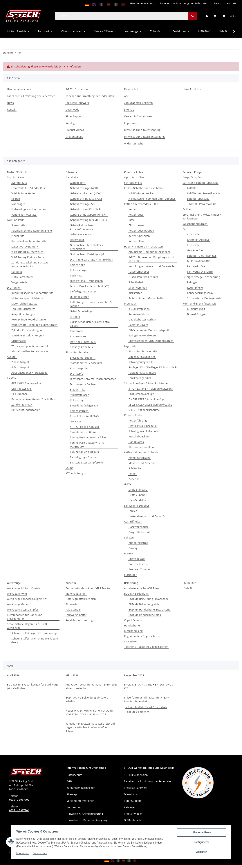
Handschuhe (132, 625)
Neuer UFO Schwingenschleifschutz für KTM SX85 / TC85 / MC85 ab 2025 (90, 712)
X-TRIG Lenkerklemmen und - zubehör (152, 198)
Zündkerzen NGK (21, 404)
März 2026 (72, 675)
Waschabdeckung (139, 436)
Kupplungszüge (138, 543)
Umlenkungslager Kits (142, 356)
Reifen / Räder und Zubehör (141, 452)
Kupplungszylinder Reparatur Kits (32, 293)
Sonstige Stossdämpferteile (87, 462)
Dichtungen (14, 287)
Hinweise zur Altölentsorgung (142, 130)
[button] (207, 16)
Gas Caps (75, 421)
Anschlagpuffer (79, 368)
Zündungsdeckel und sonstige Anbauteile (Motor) (29, 264)
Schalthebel (136, 282)
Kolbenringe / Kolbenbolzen (28, 209)
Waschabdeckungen (195, 224)
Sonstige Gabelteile (82, 347)
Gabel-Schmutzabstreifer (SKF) (88, 214)
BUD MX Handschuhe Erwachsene (149, 609)
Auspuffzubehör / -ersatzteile (29, 372)
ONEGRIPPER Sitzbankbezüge (147, 399)
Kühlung (16, 271)
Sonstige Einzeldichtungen (27, 335)
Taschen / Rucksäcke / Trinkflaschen (146, 646)
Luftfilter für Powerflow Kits (204, 193)
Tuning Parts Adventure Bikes (88, 437)
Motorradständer (76, 593)
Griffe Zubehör (138, 495)
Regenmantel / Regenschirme (142, 636)
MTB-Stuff (190, 583)
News (217, 3)
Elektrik (11, 378)
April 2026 (13, 675)
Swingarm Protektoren (142, 335)
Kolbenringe (77, 265)
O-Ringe (75, 316)
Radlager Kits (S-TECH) (142, 372)
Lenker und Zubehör (136, 505)
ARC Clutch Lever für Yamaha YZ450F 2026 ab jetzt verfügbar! (92, 686)
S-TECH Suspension (77, 89)
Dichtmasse (18, 340)
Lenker (133, 511)
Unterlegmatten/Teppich (81, 599)
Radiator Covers (138, 325)
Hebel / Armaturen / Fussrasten (143, 246)
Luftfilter (192, 188)
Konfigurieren (201, 842)
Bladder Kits (77, 389)
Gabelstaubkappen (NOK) (85, 193)
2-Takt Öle (193, 245)
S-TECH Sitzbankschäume (144, 410)
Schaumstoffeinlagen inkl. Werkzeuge (34, 633)
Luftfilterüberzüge (198, 198)
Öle (185, 229)
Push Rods (76, 275)
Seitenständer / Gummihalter (147, 298)
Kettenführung (138, 420)
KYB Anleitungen (76, 473)
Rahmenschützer (139, 314)
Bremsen (129, 553)
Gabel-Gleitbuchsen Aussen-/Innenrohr (82, 227)
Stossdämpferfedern (82, 357)
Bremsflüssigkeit (197, 314)
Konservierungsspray (200, 293)
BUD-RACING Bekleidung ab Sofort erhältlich (87, 699)
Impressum (23, 853)
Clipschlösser (137, 225)
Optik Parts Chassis (136, 177)
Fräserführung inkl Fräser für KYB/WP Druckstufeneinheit (147, 699)
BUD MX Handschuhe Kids (145, 615)
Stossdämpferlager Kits (84, 405)
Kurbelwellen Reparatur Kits (28, 241)
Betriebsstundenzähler (25, 410)
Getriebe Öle (195, 250)
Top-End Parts (15, 177)
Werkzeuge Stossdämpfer (22, 609)
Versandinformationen (138, 116)
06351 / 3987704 (19, 810)
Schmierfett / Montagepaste (204, 298)
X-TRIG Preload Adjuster (84, 426)
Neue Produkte (192, 89)
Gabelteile (72, 177)
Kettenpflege (195, 287)
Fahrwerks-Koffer (76, 615)
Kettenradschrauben (141, 230)
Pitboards (71, 604)
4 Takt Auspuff (20, 367)
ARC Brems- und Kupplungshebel (149, 252)
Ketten (133, 209)
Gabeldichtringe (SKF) (83, 204)
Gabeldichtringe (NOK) (84, 188)
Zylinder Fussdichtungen (26, 330)
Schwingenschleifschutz (143, 431)
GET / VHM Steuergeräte (26, 383)
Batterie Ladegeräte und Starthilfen (33, 399)
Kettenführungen (139, 236)
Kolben (15, 198)
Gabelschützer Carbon (142, 319)
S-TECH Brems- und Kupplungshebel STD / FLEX (151, 259)
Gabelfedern (77, 182)
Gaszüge (134, 548)
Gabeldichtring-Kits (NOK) (86, 198)
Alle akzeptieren (201, 832)
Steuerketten (19, 225)
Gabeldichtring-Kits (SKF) (85, 209)
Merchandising (133, 631)
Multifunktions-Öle (198, 261)
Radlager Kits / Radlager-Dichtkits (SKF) (152, 367)
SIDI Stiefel (130, 641)
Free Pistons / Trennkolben (86, 281)
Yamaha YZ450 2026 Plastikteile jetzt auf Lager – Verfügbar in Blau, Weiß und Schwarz (90, 727)
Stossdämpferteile (77, 352)
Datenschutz (40, 853)
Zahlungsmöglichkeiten (138, 103)
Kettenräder (136, 214)
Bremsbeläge (137, 558)
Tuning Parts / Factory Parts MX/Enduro (87, 444)
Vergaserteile (19, 282)
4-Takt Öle (193, 234)
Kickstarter (135, 293)
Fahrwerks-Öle (196, 266)
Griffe (127, 484)
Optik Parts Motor (22, 277)
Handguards (136, 442)
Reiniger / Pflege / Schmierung (201, 277)
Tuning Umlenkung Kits (84, 452)
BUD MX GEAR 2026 (137, 712)
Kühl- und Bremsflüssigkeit (199, 303)
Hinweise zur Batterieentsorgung (144, 136)
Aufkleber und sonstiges (80, 620)
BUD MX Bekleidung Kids (144, 604)
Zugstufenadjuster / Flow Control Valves (90, 323)
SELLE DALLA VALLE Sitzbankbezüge (150, 404)
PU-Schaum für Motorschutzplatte (149, 330)
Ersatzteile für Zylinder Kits (28, 188)
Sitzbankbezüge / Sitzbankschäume (146, 383)
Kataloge (71, 123)
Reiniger (192, 282)
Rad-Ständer (73, 609)
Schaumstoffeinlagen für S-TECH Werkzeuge (27, 626)
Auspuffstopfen (192, 177)
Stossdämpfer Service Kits (86, 363)
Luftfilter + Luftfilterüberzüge (200, 182)
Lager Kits (130, 346)
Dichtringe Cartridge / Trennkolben (91, 259)
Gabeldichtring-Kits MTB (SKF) (88, 220)
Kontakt (231, 3)
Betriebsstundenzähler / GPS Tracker (88, 588)
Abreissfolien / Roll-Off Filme (141, 588)
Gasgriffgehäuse (139, 527)
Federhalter (77, 239)
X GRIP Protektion (139, 309)
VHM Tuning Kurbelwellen (27, 252)
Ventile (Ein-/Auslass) (24, 214)
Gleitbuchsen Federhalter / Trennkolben (86, 247)
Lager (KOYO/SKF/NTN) (25, 246)
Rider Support (74, 116)
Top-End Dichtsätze (23, 309)
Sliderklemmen (138, 287)
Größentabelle (74, 136)
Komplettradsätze (139, 457)
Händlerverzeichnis (142, 3)
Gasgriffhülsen (133, 521)
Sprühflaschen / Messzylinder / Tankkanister (202, 216)
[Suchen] (122, 16)
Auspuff (12, 356)
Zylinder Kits (19, 182)
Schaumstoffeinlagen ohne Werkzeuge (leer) (35, 640)
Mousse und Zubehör (142, 463)
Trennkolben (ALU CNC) (84, 416)
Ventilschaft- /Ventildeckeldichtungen (34, 325)
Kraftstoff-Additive (198, 239)
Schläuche (135, 468)
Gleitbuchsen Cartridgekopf (87, 254)
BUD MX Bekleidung (136, 593)
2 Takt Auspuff (20, 362)
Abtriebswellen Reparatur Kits (29, 351)
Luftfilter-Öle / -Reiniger (201, 255)
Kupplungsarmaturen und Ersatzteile (151, 266)
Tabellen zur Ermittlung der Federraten (184, 3)
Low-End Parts (15, 220)
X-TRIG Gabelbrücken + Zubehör (144, 188)
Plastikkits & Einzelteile (143, 426)
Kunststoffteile (133, 415)
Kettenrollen (136, 241)
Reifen (132, 473)
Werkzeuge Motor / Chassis (23, 588)
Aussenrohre (78, 336)
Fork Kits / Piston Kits (83, 341)
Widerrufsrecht (133, 143)
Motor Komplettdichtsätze (27, 298)
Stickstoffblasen (79, 395)
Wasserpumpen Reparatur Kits (30, 346)
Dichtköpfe (76, 373)
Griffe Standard (138, 489)
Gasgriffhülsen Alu (140, 532)
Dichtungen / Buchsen (83, 384)
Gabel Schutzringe (81, 311)
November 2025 (134, 675)
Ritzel (132, 220)
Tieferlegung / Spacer (83, 291)
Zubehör (134, 479)
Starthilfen (130, 574)
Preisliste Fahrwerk (77, 103)
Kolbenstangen (79, 270)
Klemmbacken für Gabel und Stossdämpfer (24, 616)
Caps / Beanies (133, 620)
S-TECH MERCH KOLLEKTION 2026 (146, 706)
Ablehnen (201, 852)
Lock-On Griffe (137, 500)
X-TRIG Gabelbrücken (142, 193)
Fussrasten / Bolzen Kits (143, 277)
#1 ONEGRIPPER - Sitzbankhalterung (151, 388)
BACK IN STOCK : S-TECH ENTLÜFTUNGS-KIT (149, 686)
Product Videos (75, 130)
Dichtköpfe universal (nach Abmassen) (93, 379)
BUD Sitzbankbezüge (141, 394)
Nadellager (18, 204)
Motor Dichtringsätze (24, 303)
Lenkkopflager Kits (140, 378)
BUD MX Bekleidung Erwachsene (149, 599)
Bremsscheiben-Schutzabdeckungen (151, 340)
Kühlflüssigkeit (196, 309)
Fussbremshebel (139, 271)
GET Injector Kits (21, 388)
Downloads (72, 109)
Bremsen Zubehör (140, 569)
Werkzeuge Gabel (17, 604)
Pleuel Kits (17, 236)
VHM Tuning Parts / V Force (28, 257)
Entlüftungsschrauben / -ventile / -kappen (91, 304)
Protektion (130, 303)
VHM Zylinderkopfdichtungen (29, 319)
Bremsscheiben (138, 564)
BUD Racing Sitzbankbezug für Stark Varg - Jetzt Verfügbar (33, 686)
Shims (69, 468)
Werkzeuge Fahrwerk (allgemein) (27, 599)
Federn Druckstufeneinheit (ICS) (89, 286)
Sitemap (129, 109)
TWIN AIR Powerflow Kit (201, 204)
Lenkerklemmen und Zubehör (147, 516)
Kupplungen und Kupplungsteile (31, 230)
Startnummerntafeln (141, 447)
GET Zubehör (19, 394)
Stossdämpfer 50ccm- (83, 432)
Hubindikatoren (79, 296)
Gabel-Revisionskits (82, 234)
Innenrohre (77, 331)
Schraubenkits (133, 182)
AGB (126, 96)
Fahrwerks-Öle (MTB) (200, 271)
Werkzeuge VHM (17, 593)
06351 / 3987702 (19, 799)
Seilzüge (129, 537)
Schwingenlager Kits (141, 362)
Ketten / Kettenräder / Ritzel (141, 204)
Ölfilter (187, 209)
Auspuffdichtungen (23, 314)
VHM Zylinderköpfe (23, 193)
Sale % (188, 588)
